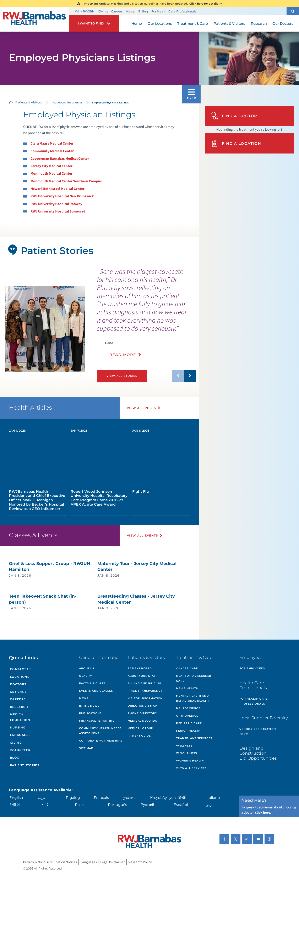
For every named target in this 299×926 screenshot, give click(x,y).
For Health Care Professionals (173, 11)
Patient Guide (139, 735)
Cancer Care (187, 668)
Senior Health (188, 730)
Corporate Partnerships (100, 740)
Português (117, 804)
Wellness (184, 745)
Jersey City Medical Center (51, 166)
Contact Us (21, 669)
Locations (19, 676)
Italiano (213, 797)
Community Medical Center (52, 151)
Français (101, 797)
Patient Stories (24, 765)
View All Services (191, 768)
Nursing (17, 727)
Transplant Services (194, 738)
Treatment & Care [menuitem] (192, 23)
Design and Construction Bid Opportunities (258, 753)
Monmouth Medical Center (51, 173)
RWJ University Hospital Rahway (56, 203)
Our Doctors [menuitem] (282, 23)
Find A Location (236, 143)
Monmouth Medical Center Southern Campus (66, 181)
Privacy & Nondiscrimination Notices (50, 862)
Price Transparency (145, 690)
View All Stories (122, 375)
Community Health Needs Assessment (100, 731)
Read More (122, 354)
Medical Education (20, 717)
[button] (293, 11)
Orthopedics (187, 715)
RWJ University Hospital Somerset (58, 211)
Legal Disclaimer (112, 862)
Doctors (18, 684)
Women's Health (190, 760)
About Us (86, 668)
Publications (90, 713)
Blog (14, 757)
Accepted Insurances (68, 102)
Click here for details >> (206, 3)
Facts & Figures (92, 683)
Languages (20, 735)
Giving (103, 11)
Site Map (86, 748)
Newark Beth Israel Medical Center (58, 188)
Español (181, 804)
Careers (117, 11)
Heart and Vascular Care (193, 678)
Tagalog (73, 797)
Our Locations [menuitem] (160, 23)
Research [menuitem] (259, 23)
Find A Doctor (234, 116)
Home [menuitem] (136, 23)
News (130, 11)
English (16, 797)
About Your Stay (142, 675)
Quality (85, 675)
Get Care (18, 691)
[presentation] (146, 315)
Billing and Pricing (144, 683)
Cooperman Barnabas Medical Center (60, 158)
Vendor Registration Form (257, 731)
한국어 (14, 804)
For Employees (252, 668)
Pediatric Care (189, 723)
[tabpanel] (45, 329)
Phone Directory (142, 713)
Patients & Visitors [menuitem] (229, 23)
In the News (89, 705)
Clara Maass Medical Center (52, 143)
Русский (147, 804)
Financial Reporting (97, 720)
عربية (41, 797)
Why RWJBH (84, 11)
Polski (80, 804)
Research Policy (140, 862)
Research (19, 707)
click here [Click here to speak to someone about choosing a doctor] (262, 812)
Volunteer (20, 750)
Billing (143, 11)
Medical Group (140, 728)
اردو (209, 804)
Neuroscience (188, 708)
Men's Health (187, 688)
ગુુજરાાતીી (129, 797)
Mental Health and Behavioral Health (192, 698)
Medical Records (142, 720)
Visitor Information (145, 698)
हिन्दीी (182, 797)
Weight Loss (186, 753)
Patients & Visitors (28, 102)
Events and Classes (96, 690)
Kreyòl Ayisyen (163, 797)
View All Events (142, 535)
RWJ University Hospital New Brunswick (62, 196)
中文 (45, 804)
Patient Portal (140, 668)
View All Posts (141, 408)
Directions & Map (142, 705)
